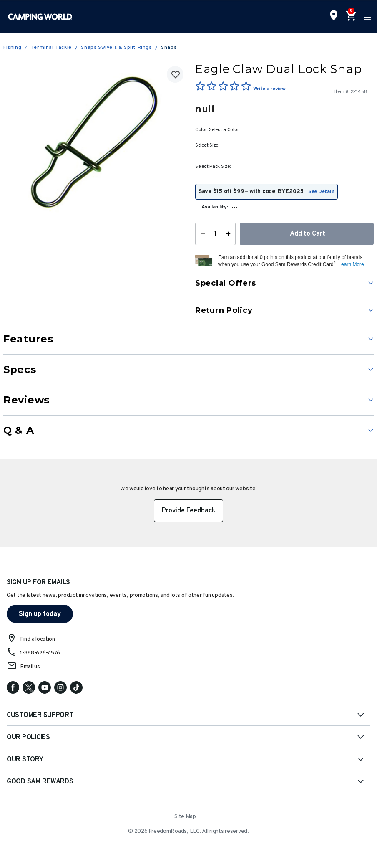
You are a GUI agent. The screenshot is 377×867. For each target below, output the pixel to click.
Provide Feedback (188, 511)
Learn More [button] (351, 264)
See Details (321, 191)
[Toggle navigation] (366, 16)
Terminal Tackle (51, 47)
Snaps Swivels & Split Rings (116, 47)
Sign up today (40, 614)
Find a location (37, 639)
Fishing (12, 47)
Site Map (185, 816)
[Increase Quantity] (230, 234)
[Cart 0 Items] (350, 16)
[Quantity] (215, 234)
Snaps (168, 47)
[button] (295, 261)
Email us (30, 666)
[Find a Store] (334, 16)
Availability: (214, 207)
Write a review (269, 89)
